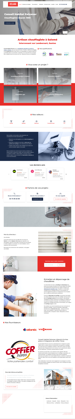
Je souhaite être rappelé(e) (60, 199)
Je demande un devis (9, 23)
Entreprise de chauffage (26, 4)
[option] (20, 76)
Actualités (53, 4)
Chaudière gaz (20, 94)
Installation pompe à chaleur (20, 76)
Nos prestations (34, 4)
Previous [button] (9, 174)
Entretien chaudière (54, 76)
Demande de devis (47, 4)
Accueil (20, 4)
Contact (56, 4)
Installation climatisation (55, 94)
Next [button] (66, 174)
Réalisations (41, 4)
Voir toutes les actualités (11, 386)
